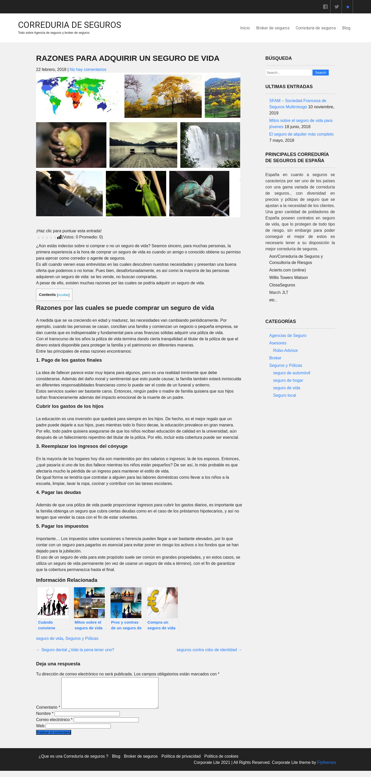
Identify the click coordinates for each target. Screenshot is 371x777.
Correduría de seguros (316, 28)
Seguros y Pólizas (81, 638)
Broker (275, 358)
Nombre (45, 719)
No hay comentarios (88, 69)
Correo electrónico (54, 726)
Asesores (277, 343)
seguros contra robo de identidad (209, 650)
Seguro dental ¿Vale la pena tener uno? (75, 650)
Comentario (48, 713)
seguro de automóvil (291, 373)
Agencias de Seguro (287, 335)
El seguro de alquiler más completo (301, 134)
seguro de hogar (288, 380)
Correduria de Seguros (69, 25)
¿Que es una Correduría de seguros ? (73, 762)
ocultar (63, 295)
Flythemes (326, 768)
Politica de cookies (221, 762)
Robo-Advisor (285, 350)
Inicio (245, 28)
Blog (346, 28)
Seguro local (284, 395)
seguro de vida (49, 638)
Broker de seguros (273, 28)
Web (40, 732)
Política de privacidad (181, 762)
